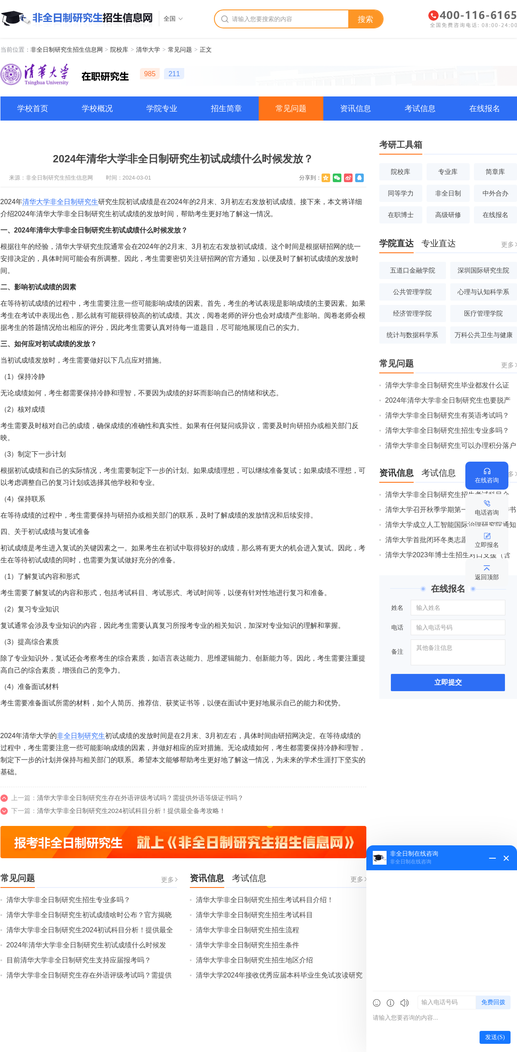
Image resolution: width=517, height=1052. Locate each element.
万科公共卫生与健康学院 (484, 337)
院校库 (119, 49)
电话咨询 (487, 512)
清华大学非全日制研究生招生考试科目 (254, 915)
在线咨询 (487, 480)
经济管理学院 (412, 313)
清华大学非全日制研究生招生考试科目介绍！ (265, 899)
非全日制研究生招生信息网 (67, 49)
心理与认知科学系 (483, 291)
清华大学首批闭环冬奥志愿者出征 (437, 539)
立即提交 (448, 682)
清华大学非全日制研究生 (60, 201)
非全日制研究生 (81, 735)
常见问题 (180, 49)
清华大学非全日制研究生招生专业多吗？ (68, 899)
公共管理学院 (412, 291)
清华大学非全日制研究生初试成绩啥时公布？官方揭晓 (89, 915)
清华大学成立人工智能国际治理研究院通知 (450, 524)
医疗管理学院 (483, 313)
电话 (397, 627)
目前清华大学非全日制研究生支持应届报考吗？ (78, 960)
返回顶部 (487, 577)
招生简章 (226, 108)
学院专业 (161, 108)
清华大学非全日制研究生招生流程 (247, 930)
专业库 (448, 171)
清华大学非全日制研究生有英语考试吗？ (447, 415)
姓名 (397, 607)
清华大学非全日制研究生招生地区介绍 (254, 960)
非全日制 (448, 193)
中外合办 (495, 193)
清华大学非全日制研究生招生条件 (247, 945)
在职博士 (401, 214)
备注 (397, 651)
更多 (167, 879)
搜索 (365, 19)
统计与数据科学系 (412, 334)
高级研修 (448, 214)
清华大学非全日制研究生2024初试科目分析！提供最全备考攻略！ (131, 810)
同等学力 (401, 193)
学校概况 (97, 108)
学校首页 (32, 108)
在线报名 (484, 108)
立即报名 (487, 544)
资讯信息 (355, 108)
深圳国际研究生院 (483, 270)
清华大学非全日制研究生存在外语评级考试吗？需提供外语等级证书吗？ (140, 797)
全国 (170, 18)
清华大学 (148, 49)
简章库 (495, 171)
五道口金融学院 (412, 270)
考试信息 (420, 108)
